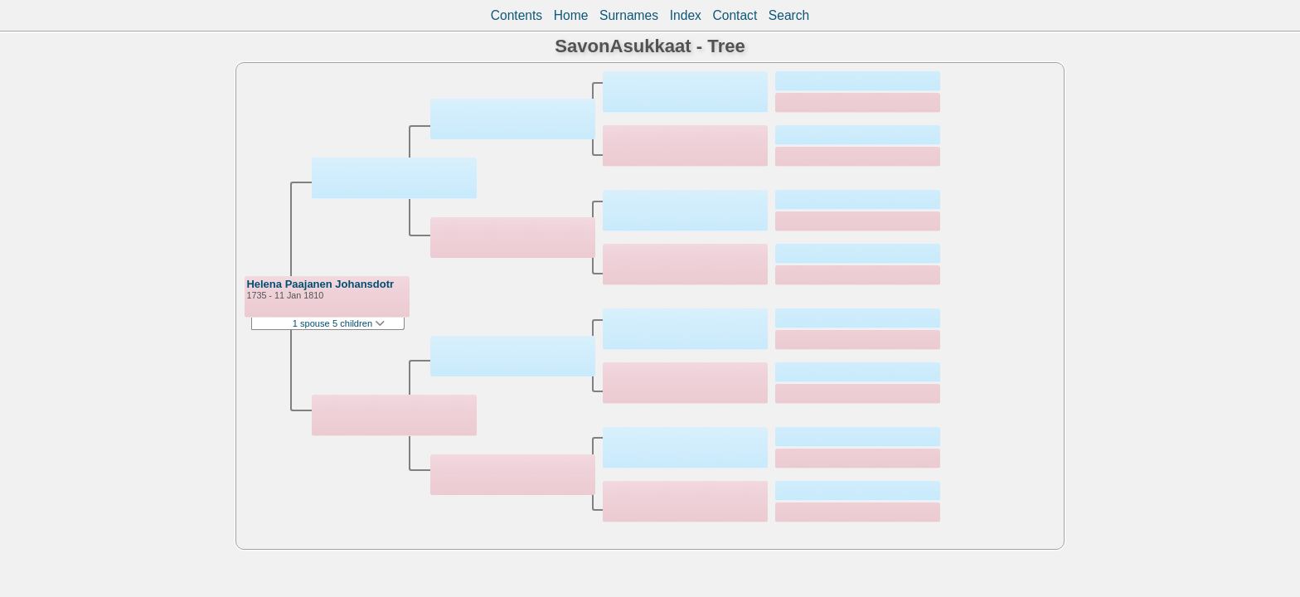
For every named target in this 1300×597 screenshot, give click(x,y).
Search (789, 15)
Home (571, 15)
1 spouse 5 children (339, 323)
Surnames (628, 15)
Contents (516, 15)
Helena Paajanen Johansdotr (320, 284)
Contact (734, 15)
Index (685, 15)
